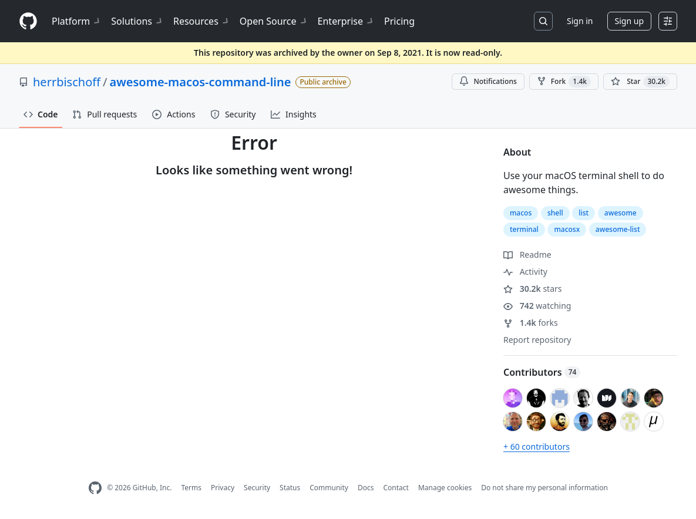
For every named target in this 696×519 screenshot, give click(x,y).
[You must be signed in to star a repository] (640, 81)
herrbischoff (66, 82)
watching (537, 305)
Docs (366, 488)
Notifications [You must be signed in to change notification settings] (487, 81)
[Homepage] (28, 21)
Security (257, 488)
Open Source (274, 21)
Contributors (541, 372)
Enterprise (346, 21)
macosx (567, 229)
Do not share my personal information (544, 488)
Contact (395, 488)
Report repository (537, 339)
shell (555, 213)
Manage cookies (445, 488)
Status (290, 488)
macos (521, 213)
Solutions (137, 21)
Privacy (222, 488)
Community (329, 488)
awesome (620, 213)
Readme (527, 254)
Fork (564, 81)
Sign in (580, 20)
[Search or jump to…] (543, 21)
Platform (77, 21)
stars (532, 288)
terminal (524, 229)
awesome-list (618, 229)
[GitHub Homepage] (95, 488)
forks (530, 322)
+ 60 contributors (536, 446)
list (584, 213)
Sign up (629, 20)
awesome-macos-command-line (200, 82)
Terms (191, 488)
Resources (201, 21)
